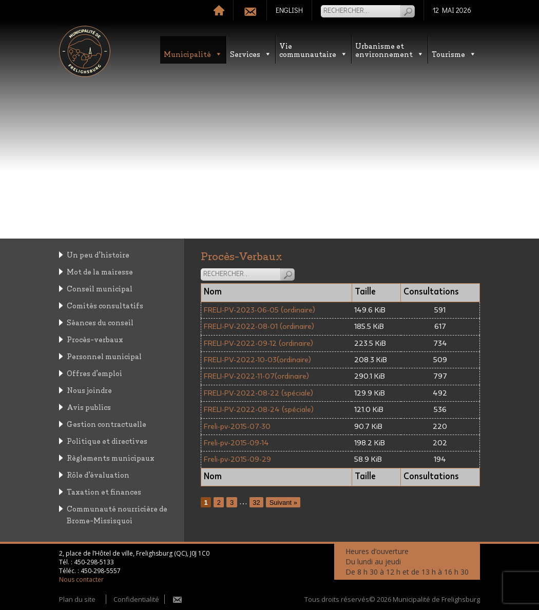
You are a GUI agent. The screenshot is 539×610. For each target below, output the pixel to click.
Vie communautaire (313, 49)
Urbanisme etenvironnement (389, 49)
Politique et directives (107, 440)
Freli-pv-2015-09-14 (236, 443)
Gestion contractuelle (106, 423)
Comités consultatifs (105, 305)
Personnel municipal (104, 356)
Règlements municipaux (111, 457)
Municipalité (193, 53)
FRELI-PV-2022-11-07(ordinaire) (256, 376)
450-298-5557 (101, 570)
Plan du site (77, 599)
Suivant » (283, 502)
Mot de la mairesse (100, 271)
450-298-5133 (94, 562)
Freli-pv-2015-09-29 (237, 459)
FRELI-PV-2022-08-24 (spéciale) (259, 410)
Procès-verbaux (95, 339)
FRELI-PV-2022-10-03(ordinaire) (257, 360)
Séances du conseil (100, 322)
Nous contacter (81, 579)
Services (251, 53)
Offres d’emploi (94, 373)
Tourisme (454, 53)
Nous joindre (89, 390)
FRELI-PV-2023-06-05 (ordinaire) (259, 310)
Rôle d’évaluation (98, 474)
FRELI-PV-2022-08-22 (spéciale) (258, 393)
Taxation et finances (104, 491)
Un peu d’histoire (98, 254)
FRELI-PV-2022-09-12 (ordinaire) (258, 343)
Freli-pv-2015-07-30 (237, 426)
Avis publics (89, 406)
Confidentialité (136, 599)
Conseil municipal (99, 288)
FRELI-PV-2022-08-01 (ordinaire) (259, 326)
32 (256, 502)
